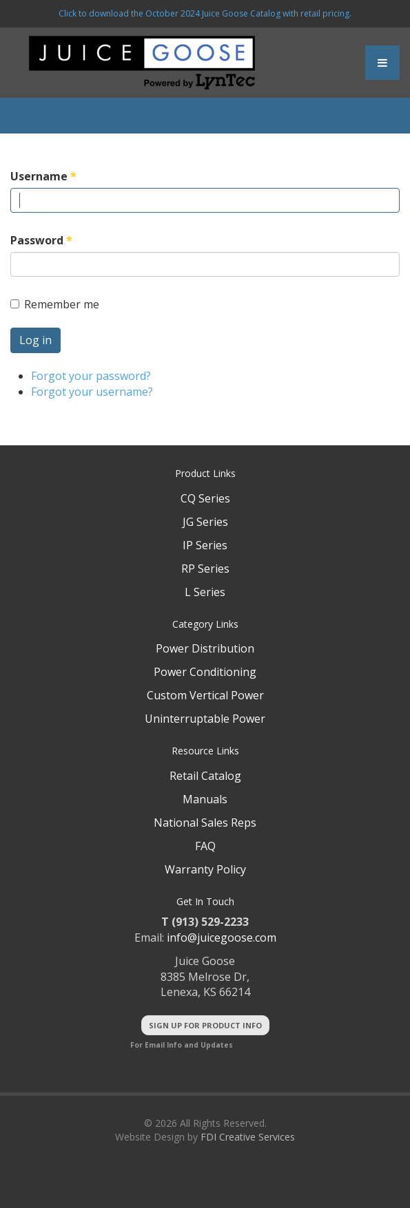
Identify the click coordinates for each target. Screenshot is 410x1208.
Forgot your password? (91, 375)
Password (41, 240)
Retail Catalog (205, 775)
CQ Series (205, 498)
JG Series (205, 521)
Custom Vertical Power (205, 695)
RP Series (205, 568)
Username (43, 176)
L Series (205, 592)
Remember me (54, 304)
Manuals (205, 799)
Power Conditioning (205, 671)
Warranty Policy (205, 869)
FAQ (205, 846)
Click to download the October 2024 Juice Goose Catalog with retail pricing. (205, 13)
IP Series (205, 545)
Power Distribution (205, 648)
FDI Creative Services (248, 1136)
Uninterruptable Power (205, 718)
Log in (35, 340)
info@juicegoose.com (221, 937)
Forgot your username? (92, 391)
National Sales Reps (205, 822)
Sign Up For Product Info (205, 1025)
